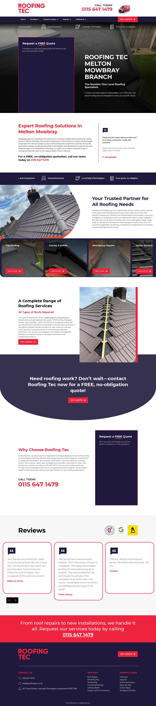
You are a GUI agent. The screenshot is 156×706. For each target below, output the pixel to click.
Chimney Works (93, 688)
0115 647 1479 (97, 9)
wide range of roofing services (57, 317)
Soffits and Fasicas (127, 682)
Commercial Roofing (95, 685)
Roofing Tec (25, 139)
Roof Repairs (92, 677)
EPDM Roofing (93, 679)
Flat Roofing (92, 682)
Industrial (123, 679)
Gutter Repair (125, 688)
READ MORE (14, 271)
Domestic (124, 677)
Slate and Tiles (125, 685)
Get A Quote (127, 19)
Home (23, 19)
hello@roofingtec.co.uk (32, 683)
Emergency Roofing (127, 690)
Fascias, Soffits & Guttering (98, 690)
